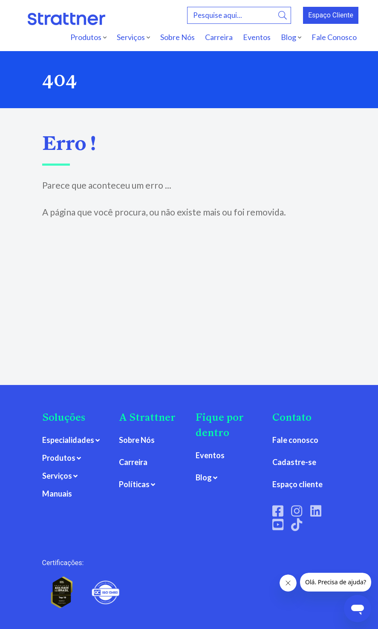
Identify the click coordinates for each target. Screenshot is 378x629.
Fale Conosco (334, 37)
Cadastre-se (294, 462)
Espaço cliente (297, 484)
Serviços (131, 37)
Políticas (134, 484)
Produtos (85, 37)
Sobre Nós (177, 37)
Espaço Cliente (330, 15)
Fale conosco (295, 440)
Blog (288, 37)
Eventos (257, 37)
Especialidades (68, 440)
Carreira (219, 37)
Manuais (57, 493)
